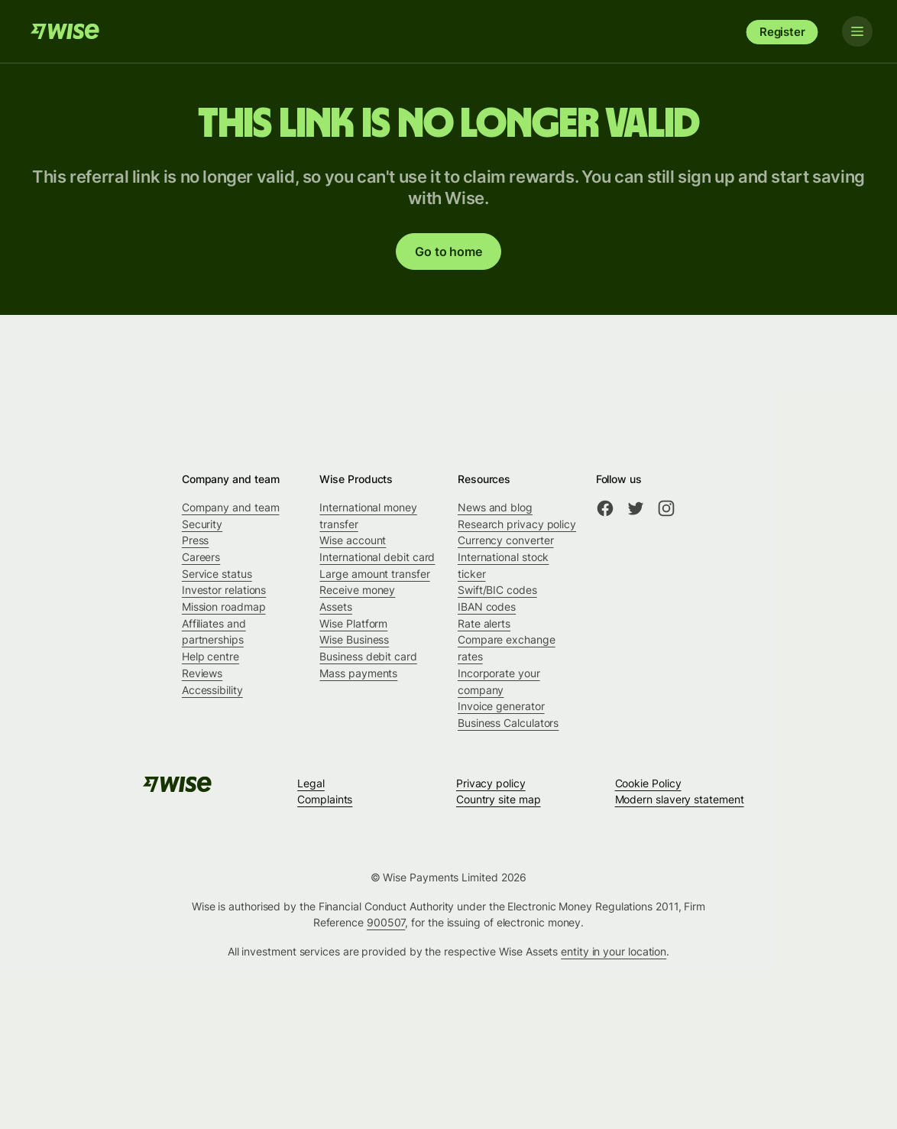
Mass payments (358, 673)
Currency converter (506, 540)
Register (782, 31)
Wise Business (354, 639)
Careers (201, 556)
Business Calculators (508, 722)
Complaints (324, 799)
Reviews (202, 673)
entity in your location (613, 951)
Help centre (210, 656)
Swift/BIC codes (497, 589)
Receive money (357, 589)
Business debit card (367, 656)
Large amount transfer (374, 573)
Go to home (448, 251)
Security (202, 523)
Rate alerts (484, 623)
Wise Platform (353, 623)
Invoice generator (501, 705)
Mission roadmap (224, 606)
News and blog (495, 507)
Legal (311, 783)
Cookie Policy (648, 783)
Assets (335, 606)
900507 (386, 922)
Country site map (498, 799)
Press (195, 540)
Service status (217, 573)
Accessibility (212, 689)
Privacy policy (491, 783)
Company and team (231, 507)
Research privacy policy (517, 523)
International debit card (377, 556)
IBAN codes (487, 606)
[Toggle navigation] (857, 31)
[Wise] (64, 31)
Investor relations (224, 589)
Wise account (352, 540)
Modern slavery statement (679, 799)
